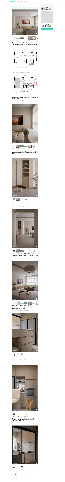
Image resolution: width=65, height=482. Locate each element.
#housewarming (20, 72)
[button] (32, 1)
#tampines (24, 72)
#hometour (13, 72)
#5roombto (27, 72)
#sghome (17, 72)
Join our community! (47, 28)
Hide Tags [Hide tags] (14, 195)
